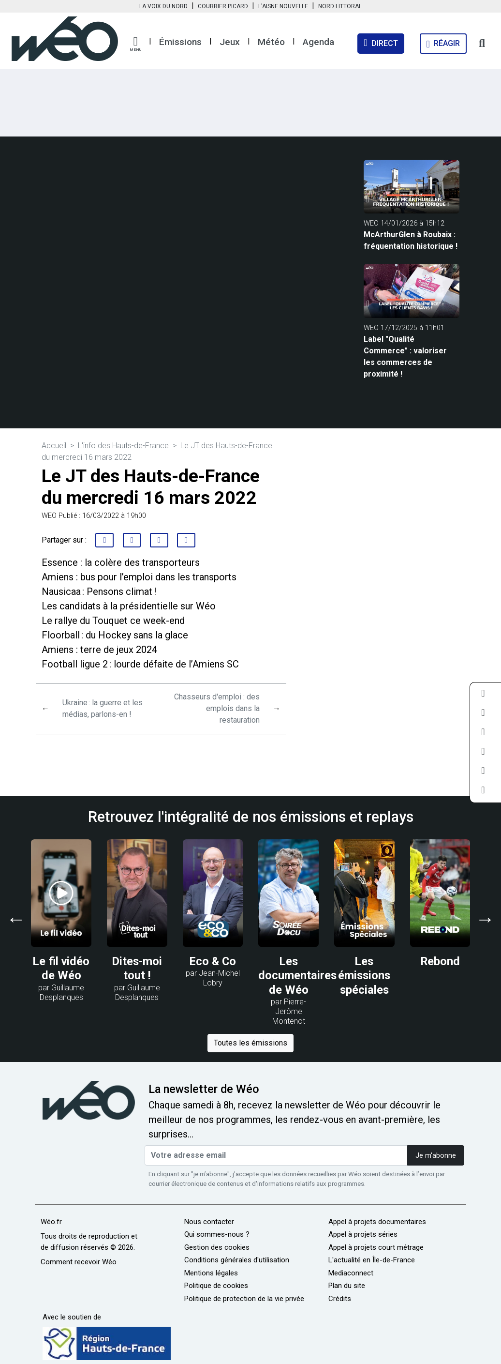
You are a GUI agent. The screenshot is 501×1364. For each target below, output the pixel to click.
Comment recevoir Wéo (79, 1262)
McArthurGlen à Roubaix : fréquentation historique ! (410, 240)
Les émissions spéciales (364, 976)
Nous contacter (209, 1221)
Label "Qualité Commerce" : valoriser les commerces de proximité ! (405, 356)
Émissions (180, 41)
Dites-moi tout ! (137, 968)
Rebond (440, 961)
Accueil (54, 445)
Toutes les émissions (250, 1042)
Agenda (318, 41)
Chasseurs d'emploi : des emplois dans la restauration (217, 708)
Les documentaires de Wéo (297, 976)
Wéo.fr (51, 1221)
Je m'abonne (435, 1156)
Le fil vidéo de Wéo (61, 968)
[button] (135, 44)
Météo (271, 41)
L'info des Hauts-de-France (123, 445)
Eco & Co (213, 961)
